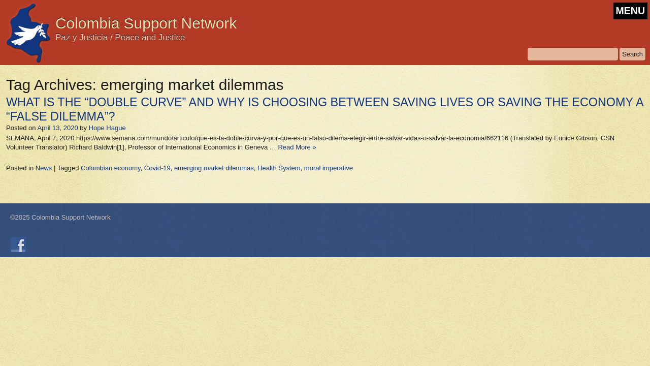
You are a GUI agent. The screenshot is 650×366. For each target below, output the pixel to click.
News (44, 168)
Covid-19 (157, 168)
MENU (630, 10)
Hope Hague (107, 128)
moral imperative (328, 168)
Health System (279, 168)
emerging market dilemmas (214, 168)
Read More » (297, 147)
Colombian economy (111, 168)
